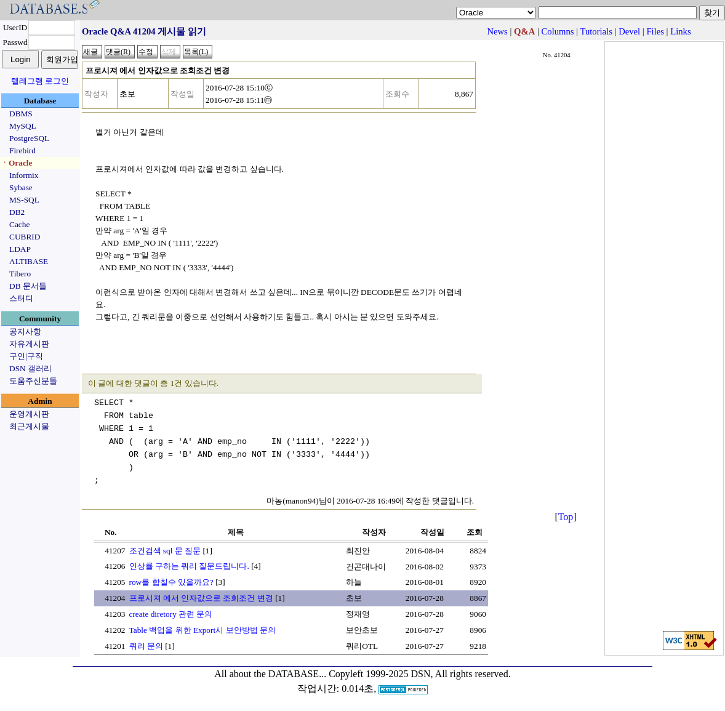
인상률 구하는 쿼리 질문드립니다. (189, 566)
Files (655, 31)
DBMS (21, 113)
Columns (558, 31)
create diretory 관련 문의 (171, 614)
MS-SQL (24, 199)
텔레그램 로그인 (40, 81)
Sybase (21, 187)
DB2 (17, 212)
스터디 (21, 298)
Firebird (22, 150)
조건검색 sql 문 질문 (165, 550)
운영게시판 (29, 414)
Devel (629, 31)
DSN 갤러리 (30, 368)
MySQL (22, 126)
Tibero (20, 273)
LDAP (20, 249)
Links (680, 31)
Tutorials (596, 31)
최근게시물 (29, 426)
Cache (19, 224)
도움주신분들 (33, 380)
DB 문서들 (28, 286)
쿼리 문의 (146, 646)
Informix (23, 175)
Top (566, 517)
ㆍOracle (16, 162)
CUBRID (24, 236)
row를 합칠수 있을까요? (171, 582)
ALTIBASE (28, 261)
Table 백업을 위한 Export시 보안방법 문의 (202, 630)
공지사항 (25, 331)
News (497, 31)
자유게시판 (29, 343)
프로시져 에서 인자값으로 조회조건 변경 (201, 598)
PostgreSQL (29, 138)
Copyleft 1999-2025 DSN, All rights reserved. (420, 674)
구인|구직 (26, 356)
